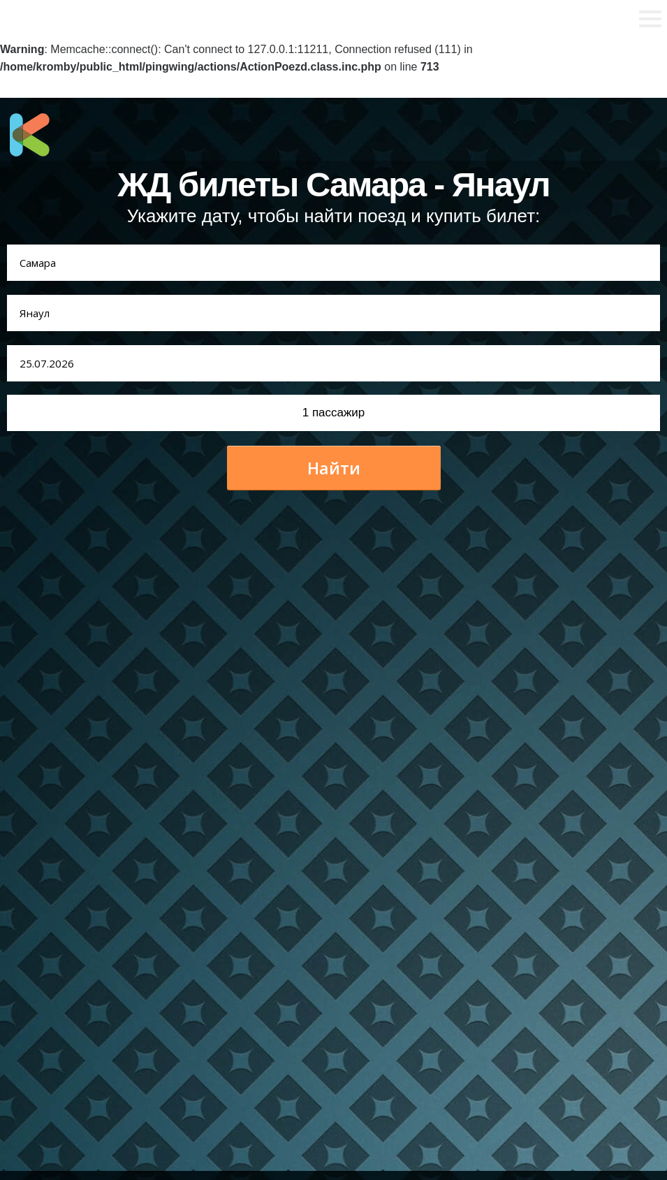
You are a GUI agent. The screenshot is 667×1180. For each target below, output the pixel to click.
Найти (333, 468)
